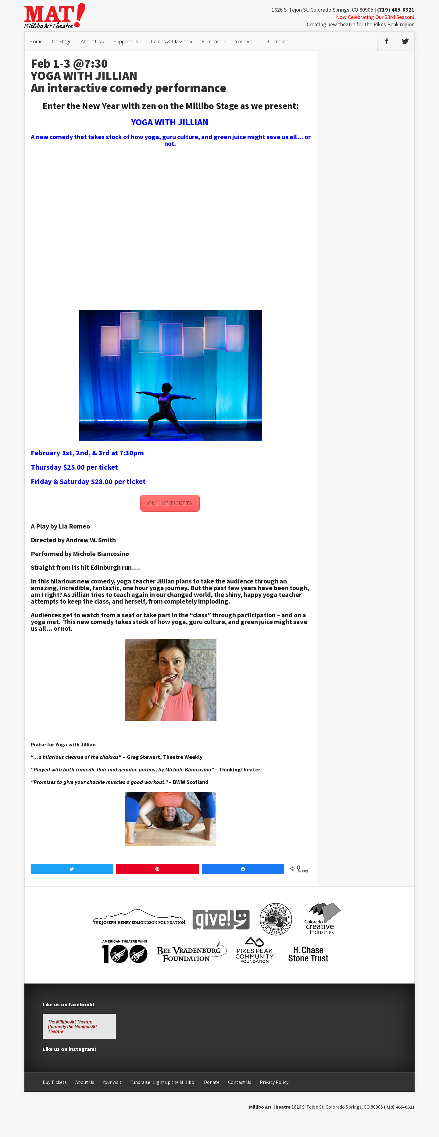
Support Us (128, 41)
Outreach (278, 41)
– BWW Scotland (189, 781)
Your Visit (247, 41)
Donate (212, 1082)
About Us (93, 41)
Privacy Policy (274, 1082)
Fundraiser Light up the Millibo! (162, 1082)
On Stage (62, 41)
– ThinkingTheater (237, 769)
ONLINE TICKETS (170, 503)
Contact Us (239, 1082)
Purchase (214, 41)
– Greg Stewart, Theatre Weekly (162, 756)
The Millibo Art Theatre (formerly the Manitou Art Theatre (72, 1026)
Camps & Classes (171, 41)
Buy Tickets (55, 1082)
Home (36, 41)
